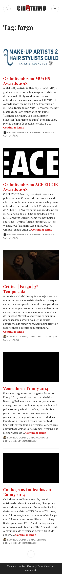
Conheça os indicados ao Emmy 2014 (27, 492)
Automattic (31, 570)
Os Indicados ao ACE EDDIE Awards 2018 (30, 186)
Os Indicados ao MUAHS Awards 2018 (26, 80)
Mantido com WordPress (20, 566)
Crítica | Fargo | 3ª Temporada (20, 289)
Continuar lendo (13, 127)
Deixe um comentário (24, 441)
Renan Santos (15, 132)
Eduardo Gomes (17, 336)
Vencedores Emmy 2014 (25, 388)
